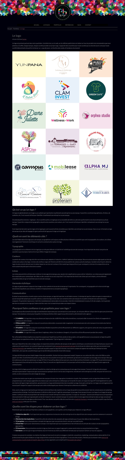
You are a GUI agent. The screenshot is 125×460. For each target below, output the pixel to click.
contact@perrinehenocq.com (43, 455)
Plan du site (118, 455)
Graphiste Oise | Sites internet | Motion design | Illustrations (62, 12)
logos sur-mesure (17, 401)
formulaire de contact (74, 440)
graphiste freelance (81, 399)
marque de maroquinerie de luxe (65, 346)
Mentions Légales (118, 456)
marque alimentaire (18, 348)
